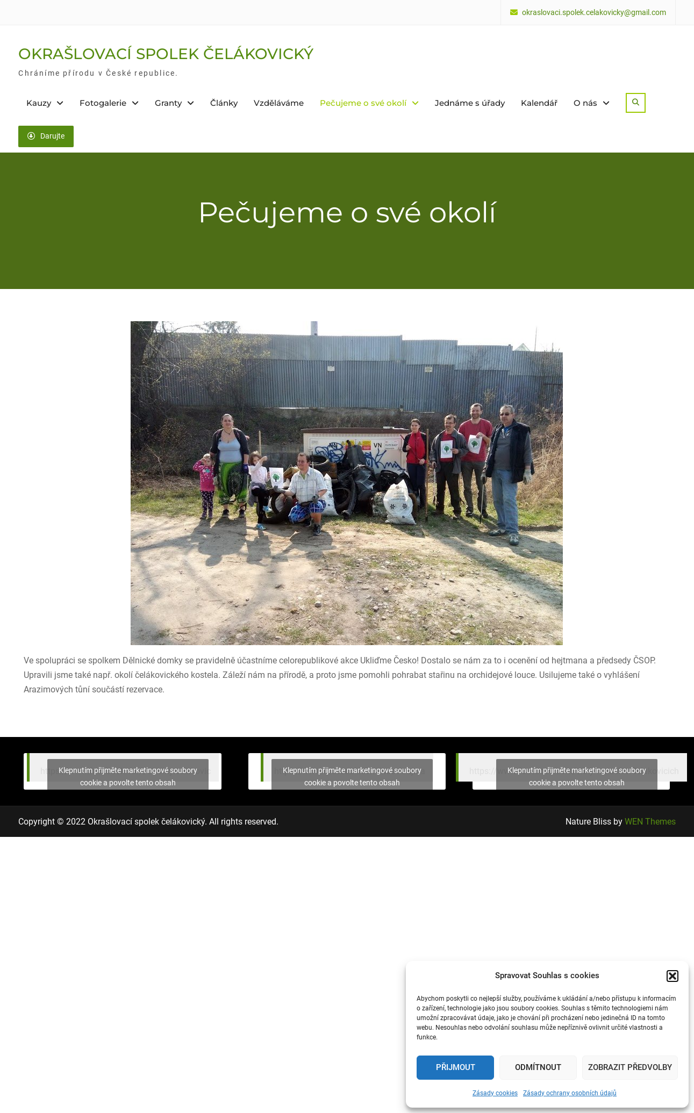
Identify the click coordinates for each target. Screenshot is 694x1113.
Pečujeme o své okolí (363, 103)
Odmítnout (538, 1067)
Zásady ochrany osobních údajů (570, 1093)
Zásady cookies (495, 1093)
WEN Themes (650, 821)
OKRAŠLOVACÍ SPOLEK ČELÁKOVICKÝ (165, 54)
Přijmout (455, 1067)
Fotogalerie (103, 103)
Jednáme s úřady (470, 103)
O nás (585, 103)
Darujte (46, 136)
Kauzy (38, 103)
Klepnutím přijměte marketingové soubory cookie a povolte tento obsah (128, 776)
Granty (168, 103)
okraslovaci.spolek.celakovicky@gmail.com (594, 13)
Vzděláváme (279, 103)
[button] (672, 976)
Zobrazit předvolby (630, 1067)
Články (224, 103)
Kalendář (539, 103)
